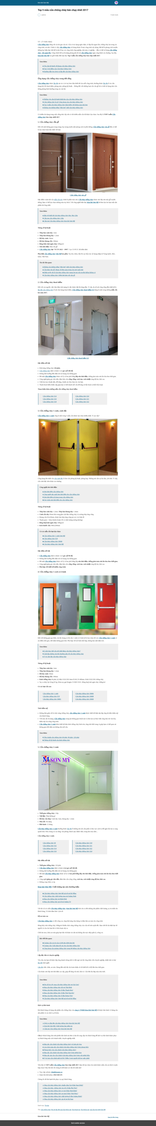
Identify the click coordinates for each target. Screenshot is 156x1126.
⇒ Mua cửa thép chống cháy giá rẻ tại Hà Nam (58, 1099)
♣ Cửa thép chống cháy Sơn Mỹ (53, 544)
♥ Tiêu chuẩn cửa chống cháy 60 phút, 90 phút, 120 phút (61, 737)
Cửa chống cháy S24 (82, 396)
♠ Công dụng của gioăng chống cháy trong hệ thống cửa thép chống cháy (67, 948)
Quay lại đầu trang (113, 1117)
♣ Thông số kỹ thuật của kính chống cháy (56, 740)
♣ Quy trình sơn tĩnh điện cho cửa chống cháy (58, 500)
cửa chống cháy (50, 254)
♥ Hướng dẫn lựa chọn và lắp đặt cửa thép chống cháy (61, 71)
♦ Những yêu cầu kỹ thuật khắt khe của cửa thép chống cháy (62, 99)
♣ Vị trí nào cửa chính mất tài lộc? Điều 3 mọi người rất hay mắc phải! (66, 1058)
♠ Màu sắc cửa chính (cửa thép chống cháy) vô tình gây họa (62, 1044)
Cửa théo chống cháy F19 (51, 696)
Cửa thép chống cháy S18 (83, 843)
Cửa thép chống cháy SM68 (84, 699)
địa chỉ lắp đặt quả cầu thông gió (61, 1110)
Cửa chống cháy (44, 371)
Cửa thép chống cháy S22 (83, 848)
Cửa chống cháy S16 (50, 399)
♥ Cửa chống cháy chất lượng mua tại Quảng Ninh (59, 896)
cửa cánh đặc (58, 478)
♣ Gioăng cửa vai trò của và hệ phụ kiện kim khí (59, 943)
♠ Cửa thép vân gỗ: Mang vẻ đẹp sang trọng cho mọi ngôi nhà (63, 270)
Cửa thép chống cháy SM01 (52, 699)
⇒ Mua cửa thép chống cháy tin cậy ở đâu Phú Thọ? (60, 1088)
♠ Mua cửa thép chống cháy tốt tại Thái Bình (57, 987)
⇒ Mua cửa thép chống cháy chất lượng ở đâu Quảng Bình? (62, 1096)
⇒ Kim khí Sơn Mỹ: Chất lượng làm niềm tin (57, 1026)
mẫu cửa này (58, 199)
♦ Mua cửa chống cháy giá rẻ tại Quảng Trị (57, 902)
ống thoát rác (76, 1110)
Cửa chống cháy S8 (49, 843)
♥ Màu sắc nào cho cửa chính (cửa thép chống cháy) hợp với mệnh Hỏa (66, 1055)
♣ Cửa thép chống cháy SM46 (52, 541)
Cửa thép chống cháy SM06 (84, 693)
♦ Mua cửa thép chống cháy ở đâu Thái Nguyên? (58, 993)
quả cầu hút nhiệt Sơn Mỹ (98, 1110)
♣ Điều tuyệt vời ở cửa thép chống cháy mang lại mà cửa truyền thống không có (69, 272)
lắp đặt (56, 83)
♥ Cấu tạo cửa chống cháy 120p (53, 218)
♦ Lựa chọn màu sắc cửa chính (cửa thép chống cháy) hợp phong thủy (66, 1047)
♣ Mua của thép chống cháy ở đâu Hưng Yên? (58, 996)
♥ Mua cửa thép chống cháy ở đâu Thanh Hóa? (58, 990)
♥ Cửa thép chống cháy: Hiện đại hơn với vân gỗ (59, 275)
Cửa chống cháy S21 (82, 399)
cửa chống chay (46, 1110)
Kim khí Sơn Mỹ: (45, 887)
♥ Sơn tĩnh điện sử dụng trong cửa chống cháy (58, 497)
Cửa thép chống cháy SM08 (84, 696)
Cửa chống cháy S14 (50, 396)
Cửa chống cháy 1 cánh (50, 693)
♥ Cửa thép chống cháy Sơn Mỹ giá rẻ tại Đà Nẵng (59, 998)
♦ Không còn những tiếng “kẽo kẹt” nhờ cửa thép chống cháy (63, 107)
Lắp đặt (40, 967)
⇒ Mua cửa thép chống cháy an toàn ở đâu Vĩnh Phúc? (60, 1093)
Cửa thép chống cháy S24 (83, 851)
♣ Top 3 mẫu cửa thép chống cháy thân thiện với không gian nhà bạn (65, 105)
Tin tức (47, 1105)
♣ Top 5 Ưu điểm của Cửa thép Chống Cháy (57, 69)
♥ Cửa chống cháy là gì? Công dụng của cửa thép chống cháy (63, 102)
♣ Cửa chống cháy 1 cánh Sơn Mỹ (54, 536)
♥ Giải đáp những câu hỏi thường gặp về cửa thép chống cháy (63, 654)
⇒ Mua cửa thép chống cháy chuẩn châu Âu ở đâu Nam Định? (63, 1085)
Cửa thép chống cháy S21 (83, 846)
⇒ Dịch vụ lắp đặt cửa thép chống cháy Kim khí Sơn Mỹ (61, 1023)
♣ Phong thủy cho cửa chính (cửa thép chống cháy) (59, 1050)
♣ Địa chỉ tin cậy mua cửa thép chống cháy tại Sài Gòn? (61, 984)
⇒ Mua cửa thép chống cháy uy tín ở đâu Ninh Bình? (60, 1091)
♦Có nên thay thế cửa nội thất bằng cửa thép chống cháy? (61, 651)
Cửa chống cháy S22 (82, 402)
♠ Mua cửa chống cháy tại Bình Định (55, 899)
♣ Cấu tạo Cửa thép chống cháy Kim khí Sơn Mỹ (59, 221)
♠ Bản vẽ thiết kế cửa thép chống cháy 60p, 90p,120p (60, 215)
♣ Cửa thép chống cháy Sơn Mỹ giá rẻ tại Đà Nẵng (59, 893)
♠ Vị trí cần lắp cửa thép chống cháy (54, 656)
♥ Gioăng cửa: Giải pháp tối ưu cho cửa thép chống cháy (61, 946)
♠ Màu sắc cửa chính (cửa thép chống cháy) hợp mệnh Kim (62, 1052)
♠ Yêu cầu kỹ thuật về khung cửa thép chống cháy (59, 66)
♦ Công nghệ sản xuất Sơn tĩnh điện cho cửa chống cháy (61, 494)
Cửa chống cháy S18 (50, 402)
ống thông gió (85, 1110)
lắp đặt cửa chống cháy (45, 290)
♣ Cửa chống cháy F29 (50, 538)
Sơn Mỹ (58, 254)
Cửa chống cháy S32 (50, 846)
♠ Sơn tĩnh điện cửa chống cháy (53, 491)
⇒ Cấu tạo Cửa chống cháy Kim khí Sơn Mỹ (57, 1029)
